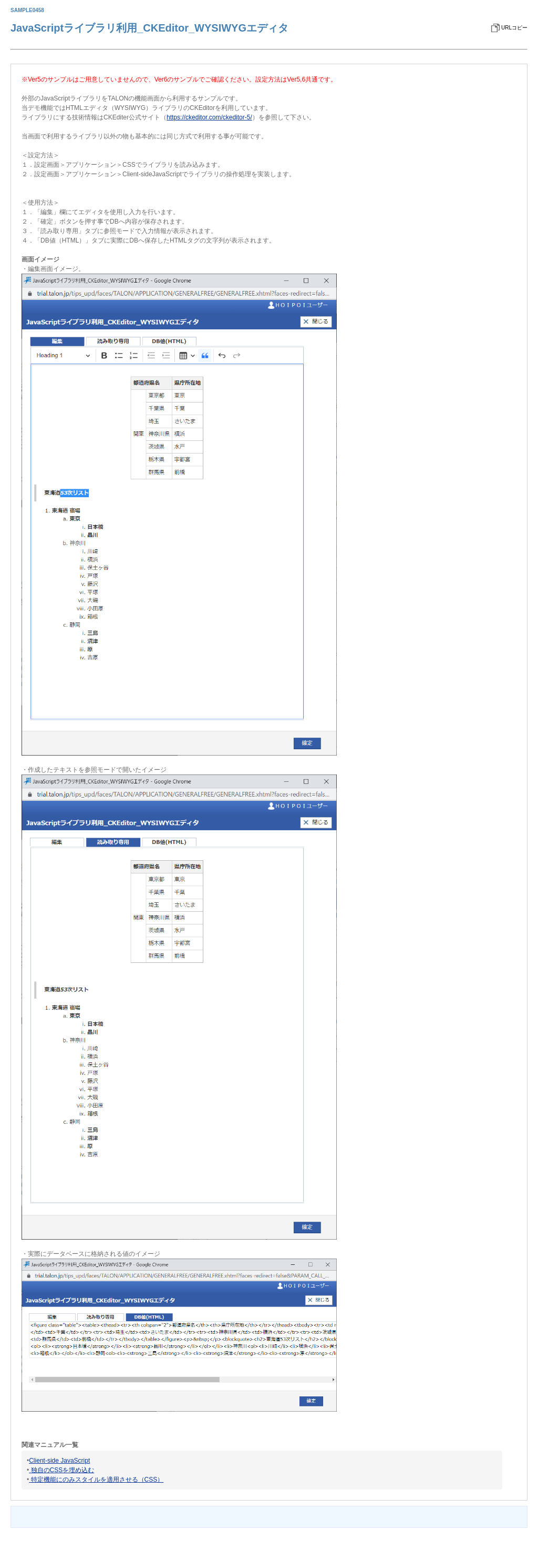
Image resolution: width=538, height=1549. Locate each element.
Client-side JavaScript (59, 1460)
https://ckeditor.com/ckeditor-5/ (209, 117)
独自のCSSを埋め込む (61, 1470)
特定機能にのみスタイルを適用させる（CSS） (96, 1479)
